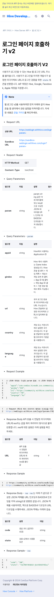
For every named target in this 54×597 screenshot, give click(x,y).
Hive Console (10, 591)
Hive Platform (27, 591)
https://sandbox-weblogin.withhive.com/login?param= (33, 143)
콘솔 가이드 (19, 112)
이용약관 (6, 584)
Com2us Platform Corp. (31, 580)
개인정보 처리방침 (20, 584)
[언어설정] (42, 16)
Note (11, 97)
